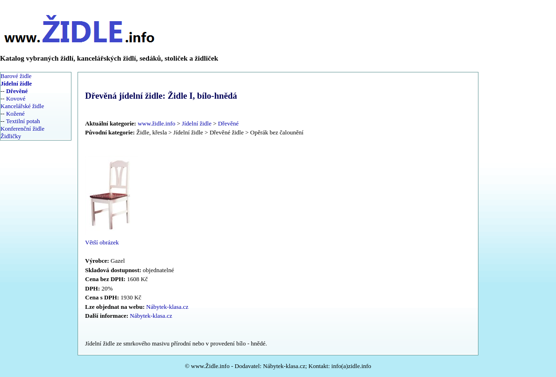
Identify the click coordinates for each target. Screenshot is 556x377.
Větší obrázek (102, 242)
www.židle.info (156, 123)
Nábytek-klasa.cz (167, 306)
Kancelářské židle (22, 106)
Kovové (15, 98)
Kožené (15, 113)
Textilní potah (23, 121)
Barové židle (15, 75)
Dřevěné (228, 123)
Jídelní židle (196, 123)
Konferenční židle (22, 128)
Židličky (10, 136)
